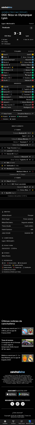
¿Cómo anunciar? (17, 412)
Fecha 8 (31, 23)
